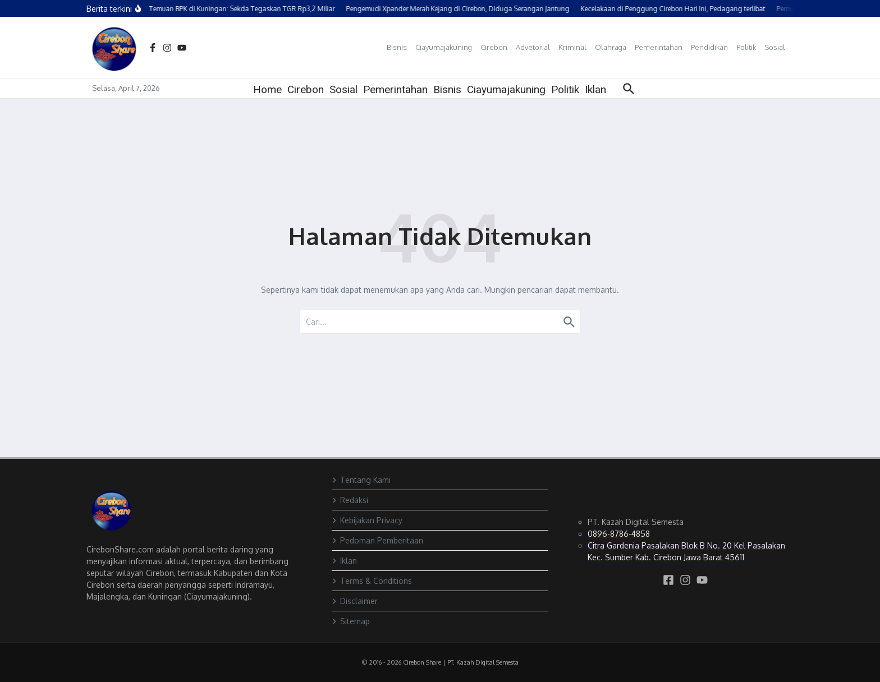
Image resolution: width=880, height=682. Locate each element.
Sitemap (351, 621)
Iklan (595, 89)
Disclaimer (355, 601)
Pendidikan (709, 47)
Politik (746, 47)
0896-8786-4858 (619, 533)
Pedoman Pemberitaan (377, 540)
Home (267, 89)
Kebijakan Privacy (367, 520)
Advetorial (533, 47)
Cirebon (493, 47)
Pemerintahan (658, 47)
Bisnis (397, 47)
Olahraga (610, 47)
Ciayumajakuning (443, 47)
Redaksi (350, 500)
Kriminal (572, 47)
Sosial (774, 47)
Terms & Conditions (372, 581)
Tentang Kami (361, 480)
